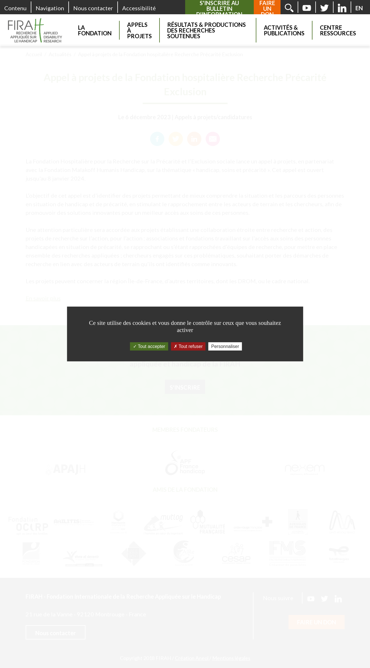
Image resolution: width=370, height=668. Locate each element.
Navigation (50, 8)
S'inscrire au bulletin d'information (219, 8)
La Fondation (95, 30)
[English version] (359, 8)
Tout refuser (188, 346)
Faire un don (267, 8)
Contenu (15, 8)
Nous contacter (93, 8)
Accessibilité (139, 8)
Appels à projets (139, 30)
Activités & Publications (284, 30)
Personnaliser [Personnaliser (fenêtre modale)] (225, 346)
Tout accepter (149, 346)
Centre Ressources (338, 30)
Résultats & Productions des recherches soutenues (206, 30)
